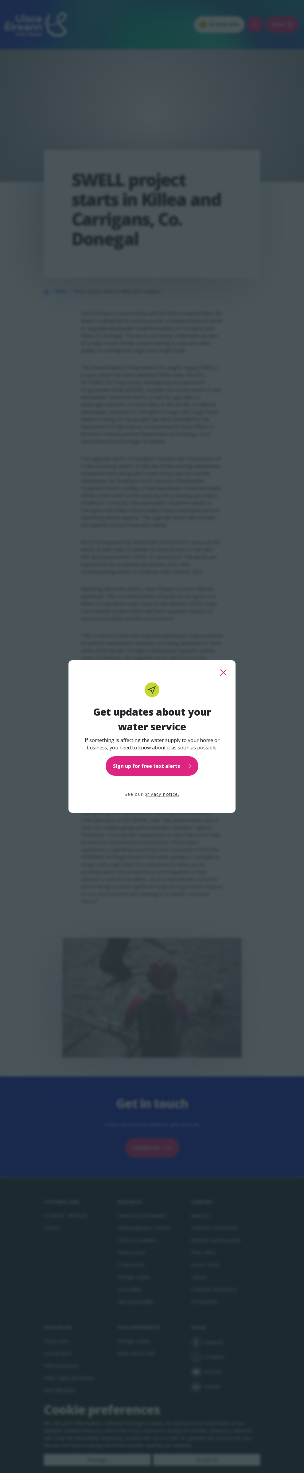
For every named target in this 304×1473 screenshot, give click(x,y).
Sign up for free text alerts (152, 766)
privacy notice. (162, 794)
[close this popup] (223, 672)
